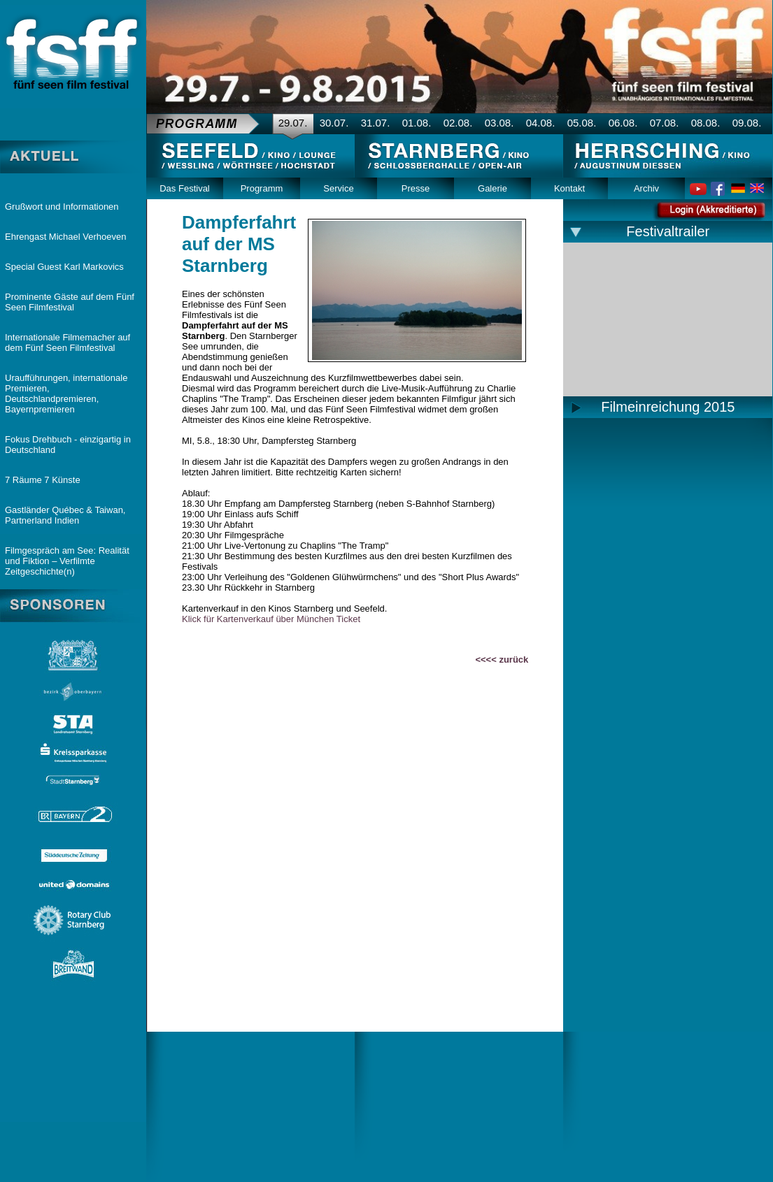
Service (338, 188)
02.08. (458, 123)
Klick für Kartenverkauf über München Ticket (271, 619)
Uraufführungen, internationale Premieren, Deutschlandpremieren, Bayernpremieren (66, 394)
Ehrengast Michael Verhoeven (65, 236)
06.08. (623, 123)
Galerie (492, 188)
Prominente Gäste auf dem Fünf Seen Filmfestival (69, 301)
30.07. (334, 123)
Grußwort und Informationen (62, 206)
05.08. (582, 123)
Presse (416, 188)
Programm (262, 188)
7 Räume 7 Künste (42, 480)
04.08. (540, 123)
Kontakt (569, 188)
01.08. (417, 123)
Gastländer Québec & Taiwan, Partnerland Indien (65, 515)
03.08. (499, 123)
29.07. (293, 123)
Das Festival (184, 188)
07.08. (664, 123)
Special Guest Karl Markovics (64, 266)
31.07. (375, 123)
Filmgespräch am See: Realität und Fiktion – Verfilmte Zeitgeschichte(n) (67, 561)
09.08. (747, 123)
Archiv (646, 188)
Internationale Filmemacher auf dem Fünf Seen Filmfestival (67, 342)
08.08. (706, 123)
